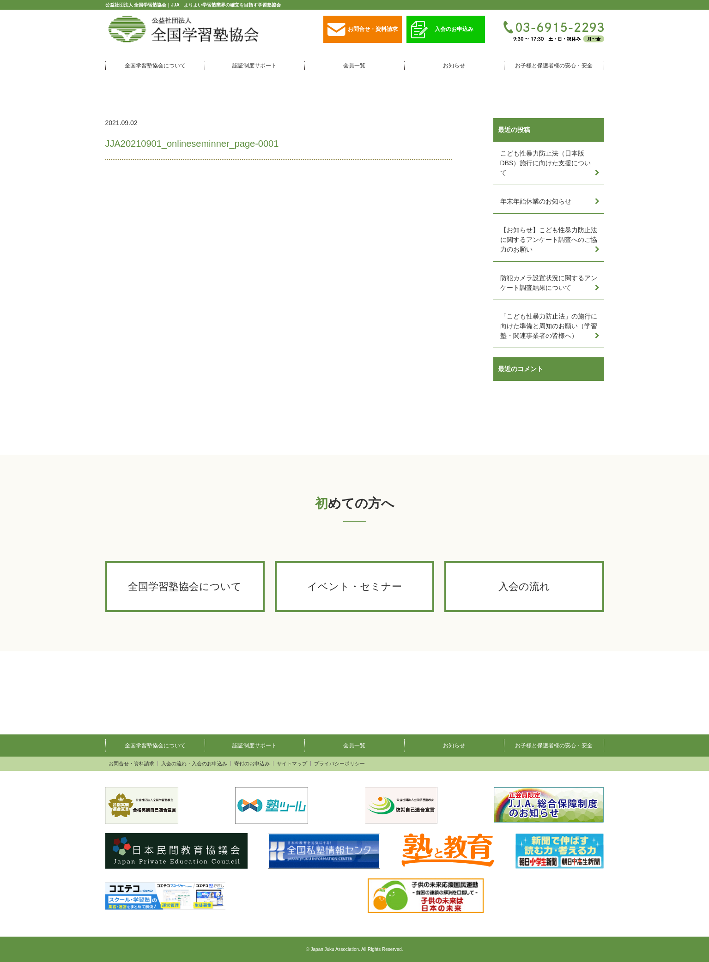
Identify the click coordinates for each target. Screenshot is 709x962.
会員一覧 (354, 65)
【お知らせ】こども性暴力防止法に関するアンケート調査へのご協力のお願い (548, 239)
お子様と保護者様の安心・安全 (554, 65)
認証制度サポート (254, 65)
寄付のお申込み (252, 763)
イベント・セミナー (354, 586)
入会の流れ (524, 586)
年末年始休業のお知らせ (535, 201)
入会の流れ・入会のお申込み (194, 763)
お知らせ (454, 65)
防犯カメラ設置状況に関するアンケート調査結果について (548, 282)
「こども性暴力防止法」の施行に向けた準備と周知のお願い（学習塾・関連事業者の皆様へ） (548, 326)
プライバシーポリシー (339, 763)
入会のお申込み (442, 30)
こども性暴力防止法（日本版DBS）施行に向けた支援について (545, 163)
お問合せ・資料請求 (362, 30)
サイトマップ (292, 763)
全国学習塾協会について (155, 65)
